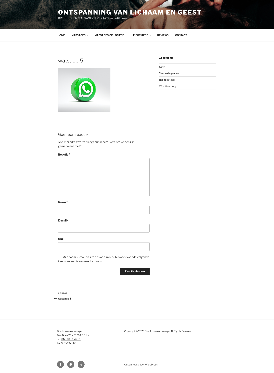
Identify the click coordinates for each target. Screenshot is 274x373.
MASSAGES (80, 35)
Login (162, 66)
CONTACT (182, 35)
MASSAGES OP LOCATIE (111, 35)
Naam (63, 202)
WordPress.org (167, 86)
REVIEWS (163, 35)
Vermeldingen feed (169, 73)
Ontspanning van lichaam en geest (130, 12)
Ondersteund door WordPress (141, 364)
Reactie (64, 154)
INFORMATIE (142, 35)
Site (60, 238)
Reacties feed (167, 79)
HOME (61, 35)
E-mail (63, 220)
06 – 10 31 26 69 (71, 338)
